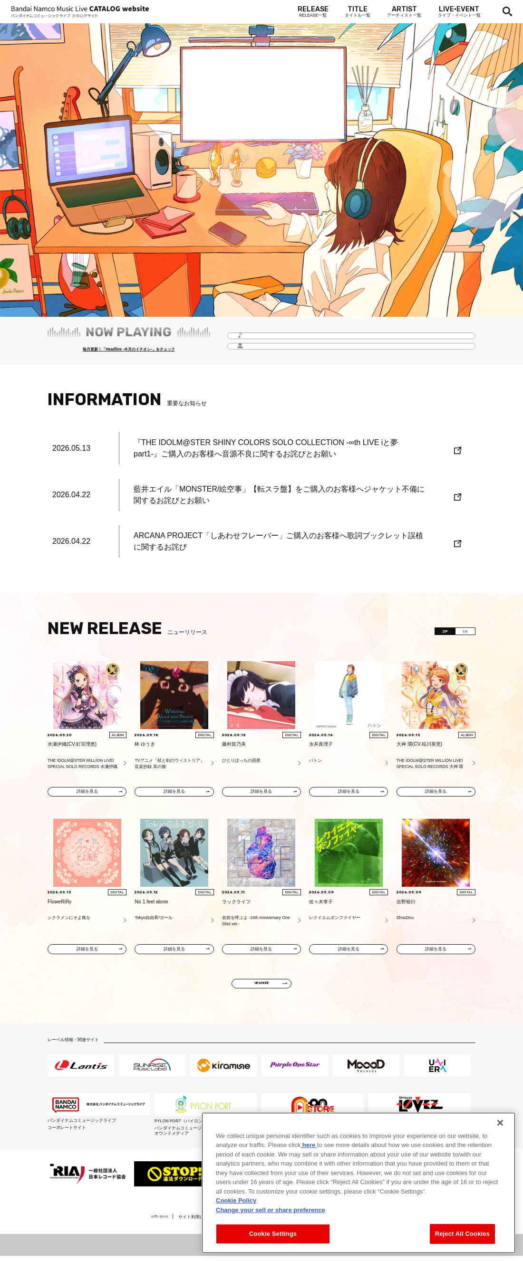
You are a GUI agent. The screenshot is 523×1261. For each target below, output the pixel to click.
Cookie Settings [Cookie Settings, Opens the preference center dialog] (273, 1233)
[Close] (500, 1122)
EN (461, 633)
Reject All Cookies (462, 1233)
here (308, 1144)
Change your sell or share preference (270, 1210)
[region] (358, 1182)
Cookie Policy (236, 1200)
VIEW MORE (261, 987)
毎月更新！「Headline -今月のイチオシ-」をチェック (129, 350)
